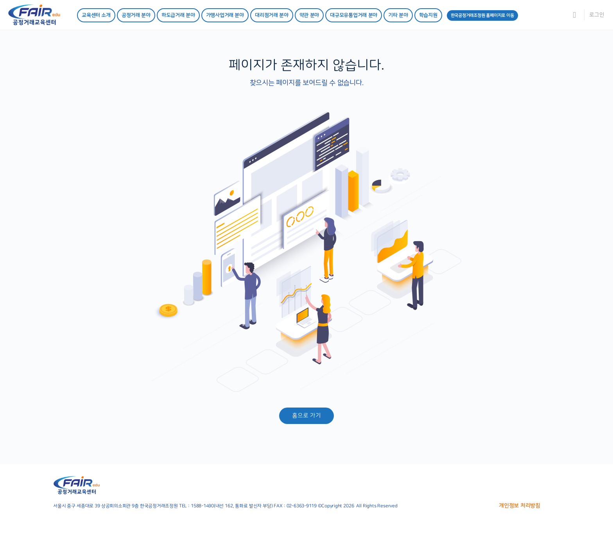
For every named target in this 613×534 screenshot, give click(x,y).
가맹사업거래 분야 (225, 15)
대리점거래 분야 (272, 15)
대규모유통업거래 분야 (353, 15)
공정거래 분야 (136, 15)
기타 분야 (398, 15)
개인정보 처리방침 (519, 506)
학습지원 (428, 15)
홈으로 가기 (306, 415)
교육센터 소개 (96, 15)
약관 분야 (309, 15)
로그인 (596, 15)
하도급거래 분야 (178, 15)
